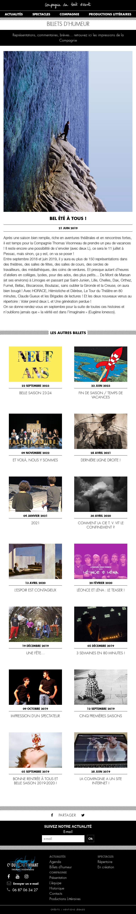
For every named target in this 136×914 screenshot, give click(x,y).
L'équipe (55, 883)
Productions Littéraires (65, 899)
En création (106, 867)
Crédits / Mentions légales (68, 910)
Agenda (55, 862)
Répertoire (105, 862)
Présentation (58, 877)
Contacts (55, 893)
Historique (56, 888)
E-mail (68, 832)
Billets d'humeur (60, 867)
